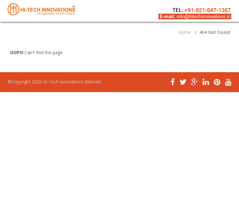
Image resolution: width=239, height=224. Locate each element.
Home (184, 32)
